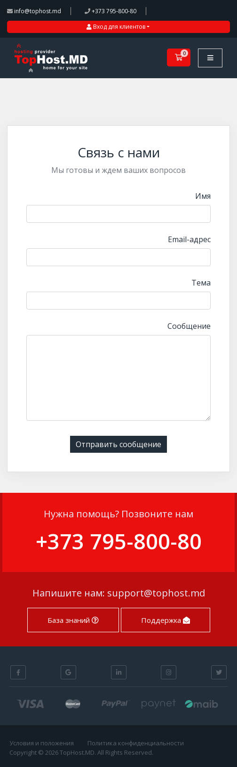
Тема (201, 282)
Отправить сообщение (118, 444)
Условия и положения (41, 743)
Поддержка (165, 620)
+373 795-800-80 (110, 11)
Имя (203, 196)
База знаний (73, 620)
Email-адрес (189, 239)
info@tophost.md (34, 11)
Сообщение (189, 326)
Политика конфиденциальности (135, 743)
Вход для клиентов (116, 27)
